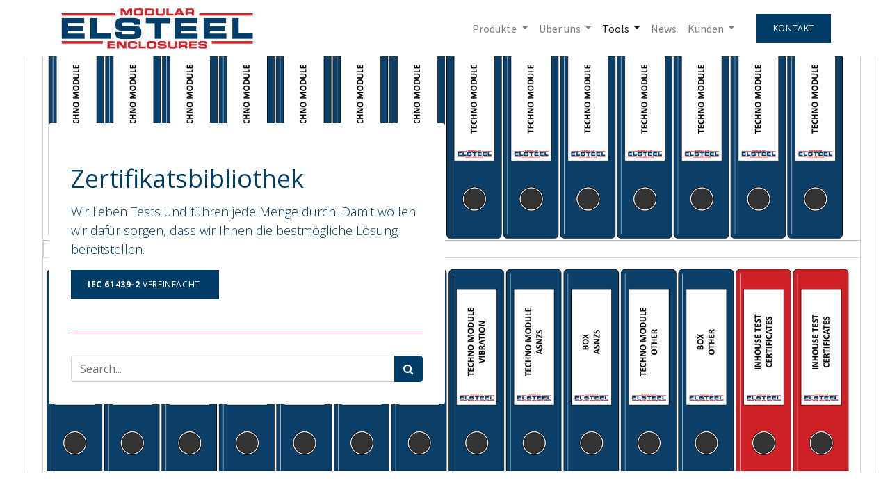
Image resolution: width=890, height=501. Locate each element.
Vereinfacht (145, 284)
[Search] (408, 369)
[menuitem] (663, 28)
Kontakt (793, 28)
